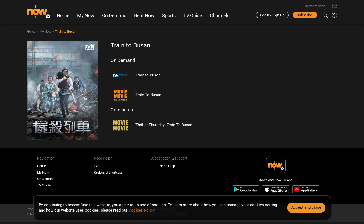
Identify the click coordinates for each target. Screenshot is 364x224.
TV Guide (192, 15)
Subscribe (305, 15)
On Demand (114, 15)
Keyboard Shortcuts (108, 172)
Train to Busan (65, 31)
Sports (169, 15)
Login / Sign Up (272, 15)
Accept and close (306, 207)
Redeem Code (315, 6)
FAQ (97, 166)
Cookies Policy (141, 210)
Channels (219, 15)
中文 (334, 6)
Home (63, 15)
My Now (85, 15)
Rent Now (144, 15)
